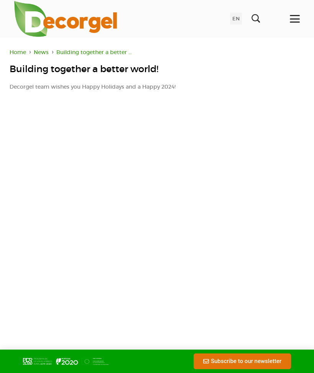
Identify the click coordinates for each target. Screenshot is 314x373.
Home (18, 52)
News (41, 52)
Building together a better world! (96, 52)
